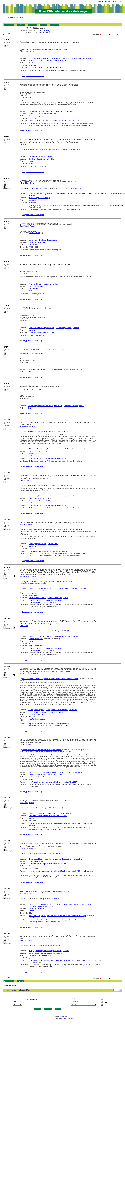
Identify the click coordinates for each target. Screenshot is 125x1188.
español (107, 1)
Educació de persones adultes (39, 58)
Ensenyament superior (37, 328)
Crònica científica (73, 631)
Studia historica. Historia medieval (33, 530)
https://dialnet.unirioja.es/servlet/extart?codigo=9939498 (48, 551)
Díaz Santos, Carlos (26, 524)
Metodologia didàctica (82, 449)
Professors (50, 111)
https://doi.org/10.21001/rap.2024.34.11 (43, 650)
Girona (31, 818)
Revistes (76, 328)
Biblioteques (33, 195)
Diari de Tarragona (28, 149)
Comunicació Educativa (29, 431)
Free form (118, 990)
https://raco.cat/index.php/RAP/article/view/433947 (46, 648)
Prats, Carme (24, 626)
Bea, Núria (23, 144)
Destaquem (58, 808)
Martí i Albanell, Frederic (27, 226)
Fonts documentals (35, 194)
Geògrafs (42, 111)
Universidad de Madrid (37, 286)
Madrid (35, 289)
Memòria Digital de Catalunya (39, 198)
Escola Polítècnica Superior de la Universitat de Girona (48, 816)
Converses (66, 431)
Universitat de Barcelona (37, 591)
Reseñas (79, 530)
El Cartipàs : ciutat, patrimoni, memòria (34, 188)
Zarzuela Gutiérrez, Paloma (28, 576)
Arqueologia (60, 588)
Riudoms (32, 161)
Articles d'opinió (57, 945)
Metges (31, 951)
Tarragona (32, 116)
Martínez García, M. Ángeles (29, 674)
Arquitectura (42, 906)
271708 (23, 102)
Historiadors (41, 449)
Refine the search (43, 31)
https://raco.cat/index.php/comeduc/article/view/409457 (48, 506)
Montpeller (41, 955)
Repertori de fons (77, 188)
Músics (50, 157)
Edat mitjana (47, 951)
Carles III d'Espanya (80, 772)
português (101, 1)
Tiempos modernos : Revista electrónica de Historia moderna (42, 750)
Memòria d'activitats (71, 369)
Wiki (72, 1018)
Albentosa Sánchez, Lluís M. (39, 113)
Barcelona (32, 546)
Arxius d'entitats (93, 194)
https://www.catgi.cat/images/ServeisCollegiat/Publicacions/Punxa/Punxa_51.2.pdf (57, 916)
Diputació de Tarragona (70, 120)
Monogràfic (54, 899)
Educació (74, 58)
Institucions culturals (117, 194)
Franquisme (65, 58)
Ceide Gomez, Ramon (27, 803)
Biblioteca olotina (34, 233)
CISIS (60, 1018)
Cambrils (32, 63)
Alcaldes (32, 284)
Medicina (39, 951)
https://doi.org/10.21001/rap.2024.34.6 (42, 602)
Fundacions (60, 328)
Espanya (41, 116)
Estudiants (42, 240)
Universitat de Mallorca (37, 775)
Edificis (50, 906)
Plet (40, 772)
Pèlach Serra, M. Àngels (37, 861)
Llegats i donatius (42, 284)
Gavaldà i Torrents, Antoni (28, 426)
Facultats (66, 951)
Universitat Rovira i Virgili (38, 120)
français (114, 1)
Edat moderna (52, 240)
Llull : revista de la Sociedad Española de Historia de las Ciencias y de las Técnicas (50, 679)
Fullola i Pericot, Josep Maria (58, 598)
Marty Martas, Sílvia (26, 893)
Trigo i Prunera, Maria (36, 646)
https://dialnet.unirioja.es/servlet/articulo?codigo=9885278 (48, 724)
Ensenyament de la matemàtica (57, 710)
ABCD (64, 1018)
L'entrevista (58, 853)
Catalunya (32, 200)
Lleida (31, 641)
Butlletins (68, 328)
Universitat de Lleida (36, 639)
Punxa (24, 808)
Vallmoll (32, 500)
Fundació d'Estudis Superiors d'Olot (41, 332)
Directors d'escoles (44, 859)
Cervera (36, 245)
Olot (30, 245)
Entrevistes (33, 859)
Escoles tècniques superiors (48, 813)
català (120, 1)
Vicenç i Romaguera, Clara (28, 848)
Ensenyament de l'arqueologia (75, 588)
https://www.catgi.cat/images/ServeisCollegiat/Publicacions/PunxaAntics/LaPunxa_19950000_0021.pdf (65, 960)
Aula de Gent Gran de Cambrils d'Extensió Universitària (48, 61)
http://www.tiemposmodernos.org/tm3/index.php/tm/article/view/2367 (53, 782)
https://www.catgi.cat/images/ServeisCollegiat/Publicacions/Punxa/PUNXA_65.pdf (57, 823)
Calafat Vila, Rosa (25, 745)
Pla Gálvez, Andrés (26, 480)
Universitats (55, 58)
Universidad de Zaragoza (56, 712)
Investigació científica (76, 904)
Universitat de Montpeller (37, 953)
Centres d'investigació (46, 636)
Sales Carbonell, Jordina (37, 598)
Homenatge (33, 111)
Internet (83, 194)
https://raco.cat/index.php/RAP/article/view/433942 (46, 600)
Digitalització (48, 194)
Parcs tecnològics (62, 904)
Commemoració (65, 813)
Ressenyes (68, 485)
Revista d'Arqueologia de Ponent (32, 581)
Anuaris (81, 369)
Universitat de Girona (36, 908)
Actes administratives (50, 772)
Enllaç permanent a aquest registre (33, 76)
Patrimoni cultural (74, 194)
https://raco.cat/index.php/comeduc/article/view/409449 (48, 459)
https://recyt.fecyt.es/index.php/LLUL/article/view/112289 (48, 725)
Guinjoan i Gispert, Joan (37, 159)
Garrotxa (32, 330)
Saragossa (40, 714)
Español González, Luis (36, 719)
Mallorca (32, 777)
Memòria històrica (84, 58)
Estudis (70, 581)
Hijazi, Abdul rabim (26, 940)
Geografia (68, 111)
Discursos (32, 449)
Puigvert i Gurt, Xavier (27, 183)
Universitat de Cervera (37, 242)
